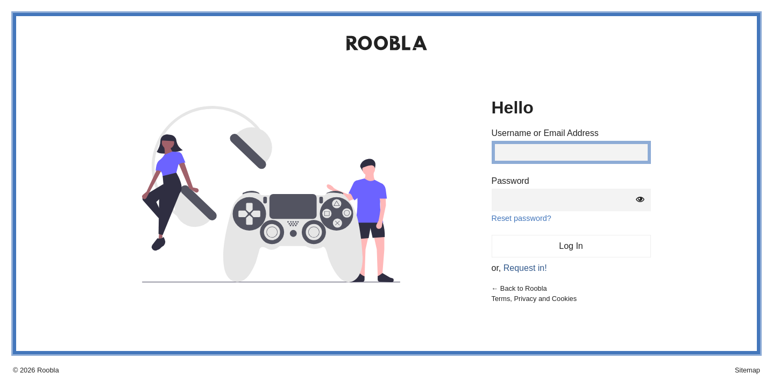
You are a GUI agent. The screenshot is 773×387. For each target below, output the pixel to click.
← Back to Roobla (519, 288)
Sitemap (747, 370)
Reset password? (521, 218)
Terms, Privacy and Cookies (534, 299)
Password (510, 181)
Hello (513, 107)
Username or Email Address (545, 133)
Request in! (525, 268)
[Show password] (640, 200)
